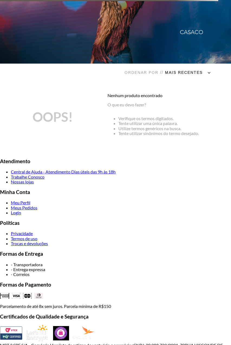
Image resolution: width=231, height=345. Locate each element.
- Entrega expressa (28, 269)
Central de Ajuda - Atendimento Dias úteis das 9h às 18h (63, 171)
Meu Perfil (20, 202)
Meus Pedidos (24, 207)
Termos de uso (24, 238)
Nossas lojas (22, 181)
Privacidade (22, 233)
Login (16, 212)
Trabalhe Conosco (27, 176)
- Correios (20, 274)
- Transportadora (27, 264)
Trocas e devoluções (29, 243)
